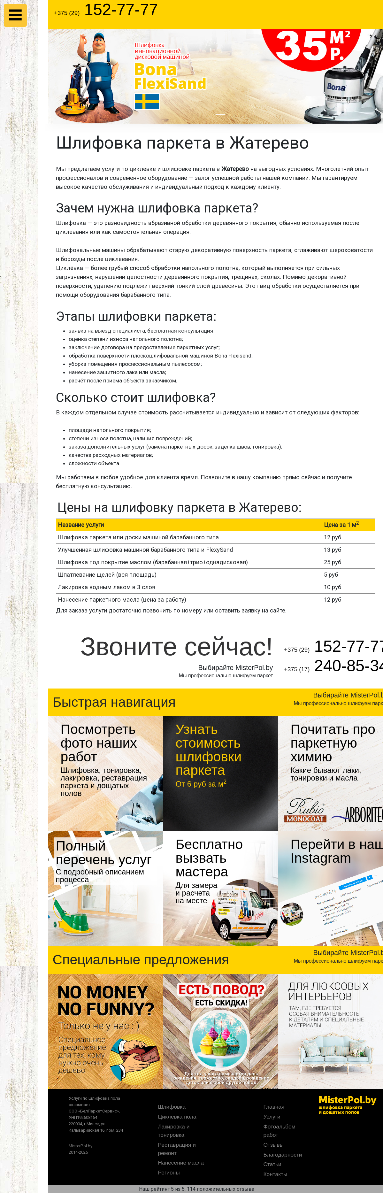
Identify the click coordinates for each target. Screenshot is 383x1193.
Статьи (272, 1164)
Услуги (272, 1116)
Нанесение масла (181, 1162)
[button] (74, 76)
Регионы (169, 1172)
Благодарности (283, 1154)
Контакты (275, 1174)
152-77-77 (106, 9)
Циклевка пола (177, 1116)
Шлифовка (172, 1107)
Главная (274, 1107)
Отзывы (274, 1145)
